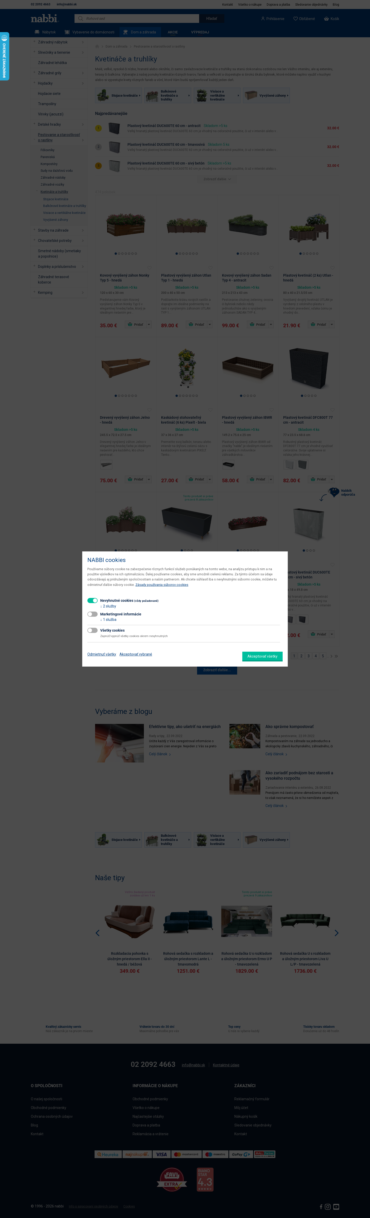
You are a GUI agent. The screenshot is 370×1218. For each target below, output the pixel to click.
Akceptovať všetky (262, 656)
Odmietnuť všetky (101, 654)
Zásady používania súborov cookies (161, 585)
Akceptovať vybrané (135, 654)
